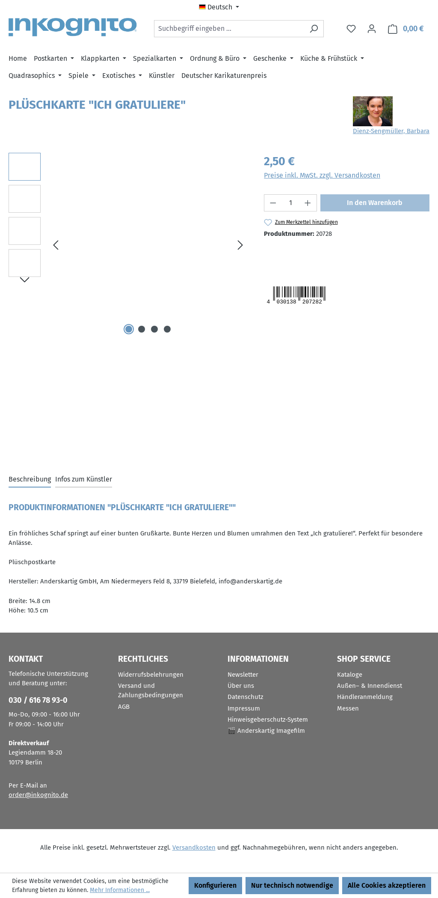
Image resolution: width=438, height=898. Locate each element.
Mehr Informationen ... (120, 890)
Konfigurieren (215, 885)
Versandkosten (194, 847)
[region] (127, 245)
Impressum (244, 708)
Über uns (241, 686)
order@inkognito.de (38, 795)
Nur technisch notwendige (292, 885)
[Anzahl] (290, 202)
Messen (348, 708)
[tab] (30, 480)
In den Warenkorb (374, 203)
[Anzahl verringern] (273, 202)
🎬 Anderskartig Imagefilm (266, 730)
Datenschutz (245, 697)
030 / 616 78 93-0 (38, 700)
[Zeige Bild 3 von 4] (154, 329)
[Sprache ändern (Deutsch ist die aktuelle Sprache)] (219, 7)
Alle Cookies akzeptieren (387, 885)
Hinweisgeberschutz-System (268, 719)
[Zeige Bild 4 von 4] (167, 329)
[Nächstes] (240, 245)
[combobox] (229, 28)
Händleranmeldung (365, 697)
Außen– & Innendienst (369, 686)
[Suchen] (314, 28)
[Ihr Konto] (371, 28)
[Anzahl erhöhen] (308, 202)
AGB (124, 707)
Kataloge (349, 674)
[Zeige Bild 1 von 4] (128, 329)
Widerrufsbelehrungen (150, 674)
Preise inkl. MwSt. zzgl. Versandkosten (322, 175)
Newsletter (243, 674)
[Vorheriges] (55, 245)
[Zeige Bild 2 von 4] (141, 329)
